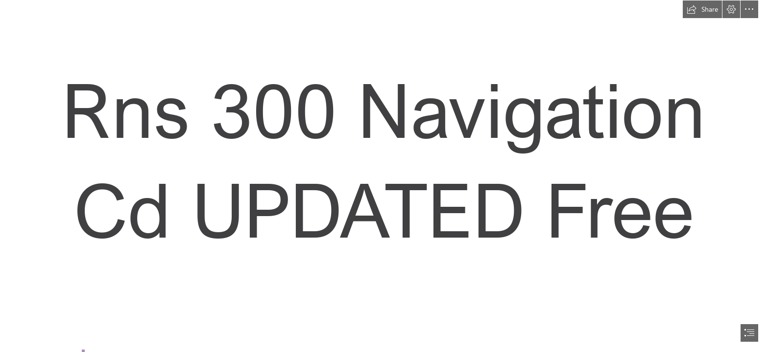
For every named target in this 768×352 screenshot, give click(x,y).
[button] (702, 9)
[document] (384, 176)
